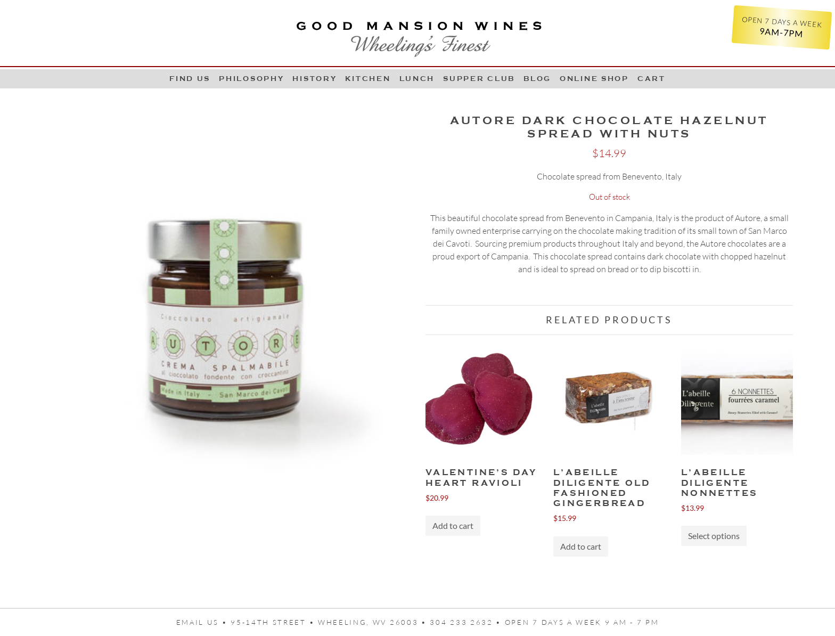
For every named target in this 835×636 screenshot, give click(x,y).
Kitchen (367, 79)
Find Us (189, 79)
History (314, 79)
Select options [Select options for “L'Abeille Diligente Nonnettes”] (714, 536)
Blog (537, 79)
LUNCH (417, 79)
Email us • (203, 622)
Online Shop (594, 79)
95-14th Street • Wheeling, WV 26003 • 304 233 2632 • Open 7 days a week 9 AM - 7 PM (445, 622)
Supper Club (479, 79)
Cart (651, 79)
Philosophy (251, 79)
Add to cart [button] (452, 525)
